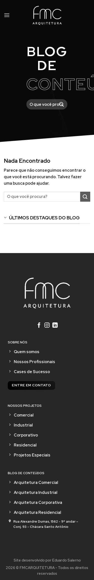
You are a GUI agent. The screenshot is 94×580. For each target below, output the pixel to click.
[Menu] (7, 15)
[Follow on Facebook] (39, 326)
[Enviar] (62, 104)
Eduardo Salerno (66, 560)
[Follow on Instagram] (47, 326)
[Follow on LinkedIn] (55, 326)
